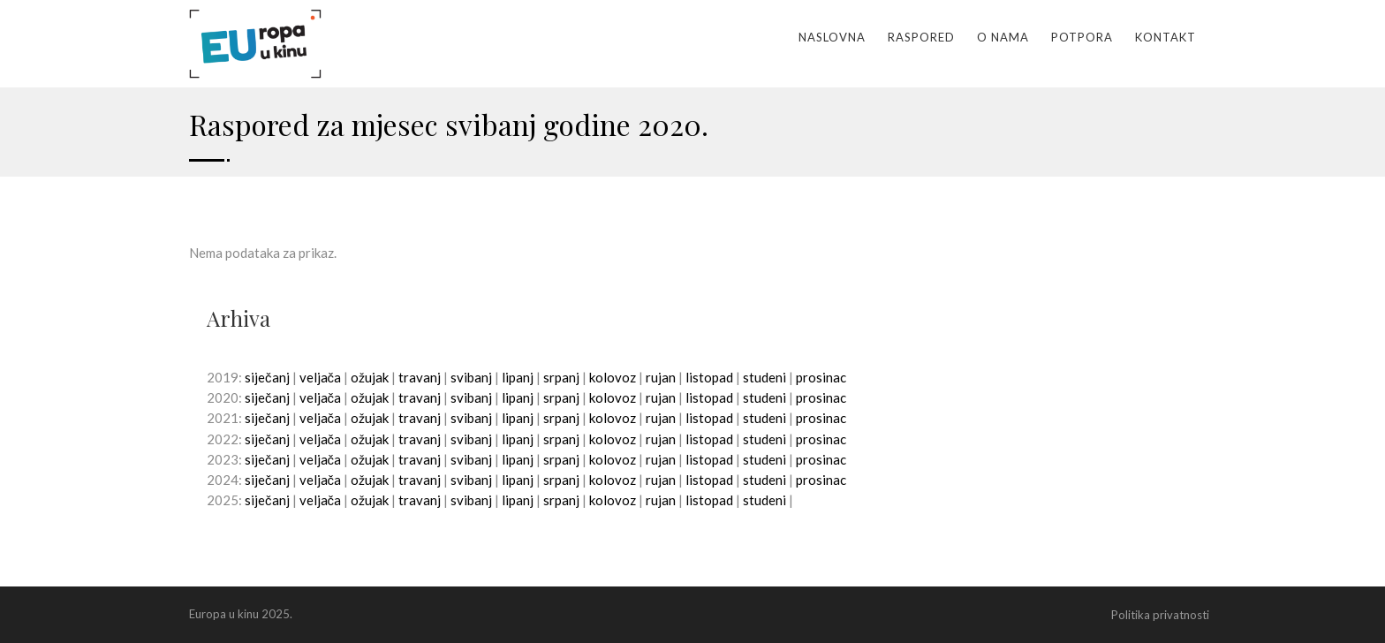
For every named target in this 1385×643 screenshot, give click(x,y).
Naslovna (832, 37)
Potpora (1082, 37)
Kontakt (1165, 37)
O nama (1003, 37)
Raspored (921, 37)
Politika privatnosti (1160, 615)
